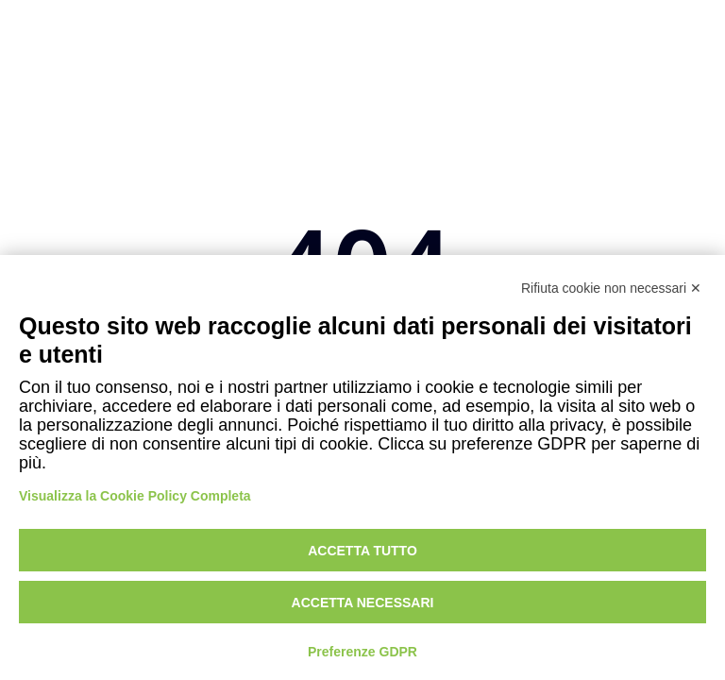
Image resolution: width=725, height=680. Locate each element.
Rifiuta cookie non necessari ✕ (611, 288)
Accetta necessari (363, 602)
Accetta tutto (362, 550)
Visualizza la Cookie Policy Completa (135, 495)
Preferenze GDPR (362, 651)
